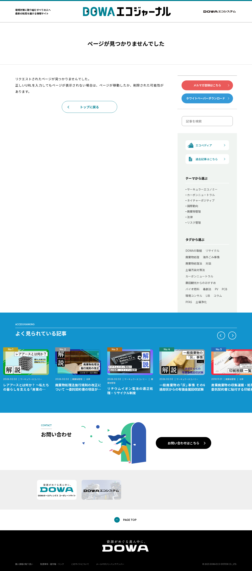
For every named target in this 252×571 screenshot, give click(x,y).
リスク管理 (194, 222)
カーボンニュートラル (201, 195)
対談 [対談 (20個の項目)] (208, 263)
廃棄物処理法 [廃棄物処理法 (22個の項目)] (193, 263)
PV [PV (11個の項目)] (216, 289)
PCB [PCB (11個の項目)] (224, 289)
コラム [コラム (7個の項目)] (218, 296)
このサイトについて (80, 564)
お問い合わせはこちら (183, 443)
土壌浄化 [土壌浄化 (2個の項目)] (201, 302)
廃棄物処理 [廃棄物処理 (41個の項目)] (192, 257)
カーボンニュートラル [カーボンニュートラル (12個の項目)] (199, 276)
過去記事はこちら (202, 159)
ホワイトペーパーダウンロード (205, 98)
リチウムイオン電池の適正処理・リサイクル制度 (130, 390)
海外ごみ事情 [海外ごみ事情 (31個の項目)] (211, 257)
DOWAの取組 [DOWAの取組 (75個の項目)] (193, 251)
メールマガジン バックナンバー (110, 564)
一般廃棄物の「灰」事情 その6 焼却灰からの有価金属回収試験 (183, 387)
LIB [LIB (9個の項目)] (208, 296)
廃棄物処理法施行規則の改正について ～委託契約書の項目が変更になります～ (78, 389)
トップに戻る (89, 107)
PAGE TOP (130, 520)
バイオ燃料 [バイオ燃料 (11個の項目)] (192, 289)
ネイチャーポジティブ (201, 200)
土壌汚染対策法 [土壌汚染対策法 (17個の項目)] (195, 270)
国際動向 (192, 206)
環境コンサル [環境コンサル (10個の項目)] (193, 296)
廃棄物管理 (194, 211)
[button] (221, 335)
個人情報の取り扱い (24, 564)
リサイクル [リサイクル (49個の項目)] (212, 251)
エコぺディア (199, 145)
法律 (190, 217)
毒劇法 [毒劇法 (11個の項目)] (207, 289)
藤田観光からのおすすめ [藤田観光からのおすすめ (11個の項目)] (200, 283)
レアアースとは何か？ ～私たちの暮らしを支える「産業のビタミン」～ (26, 389)
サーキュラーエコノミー (202, 189)
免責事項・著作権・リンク (52, 564)
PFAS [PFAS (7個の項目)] (188, 302)
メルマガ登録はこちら (207, 85)
